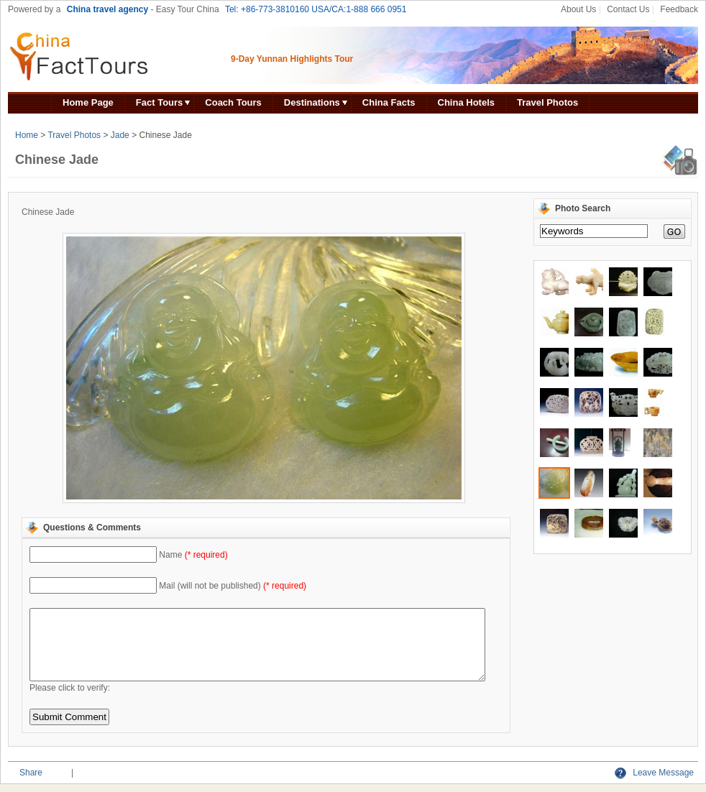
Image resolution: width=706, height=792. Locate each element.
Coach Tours (233, 102)
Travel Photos (547, 102)
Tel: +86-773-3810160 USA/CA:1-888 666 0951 (316, 9)
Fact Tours (159, 102)
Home (26, 135)
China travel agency (107, 9)
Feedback (679, 9)
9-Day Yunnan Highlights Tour (292, 59)
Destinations (312, 102)
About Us (578, 9)
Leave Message (654, 773)
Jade (120, 135)
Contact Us (628, 9)
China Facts (389, 102)
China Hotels (466, 102)
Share (30, 773)
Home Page (88, 102)
